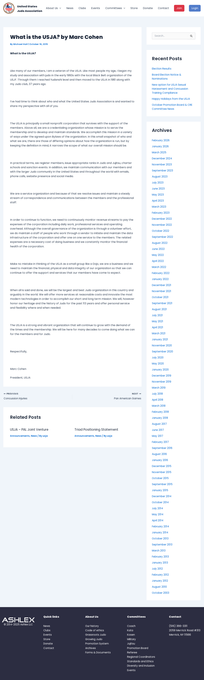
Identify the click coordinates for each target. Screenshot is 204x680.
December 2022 (162, 219)
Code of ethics (94, 630)
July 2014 (158, 508)
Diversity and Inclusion (141, 666)
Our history (92, 626)
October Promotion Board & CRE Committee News (173, 107)
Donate (148, 8)
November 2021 (162, 291)
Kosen (131, 635)
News (69, 8)
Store (134, 8)
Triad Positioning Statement (98, 430)
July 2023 (158, 182)
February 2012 (161, 575)
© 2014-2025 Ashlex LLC (18, 624)
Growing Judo (94, 639)
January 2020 (161, 370)
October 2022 (161, 231)
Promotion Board (138, 648)
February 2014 (161, 526)
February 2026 (161, 140)
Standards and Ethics (141, 661)
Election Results (162, 69)
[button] (59, 8)
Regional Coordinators (141, 657)
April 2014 (158, 520)
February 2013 (161, 557)
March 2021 (159, 333)
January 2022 (160, 279)
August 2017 (159, 424)
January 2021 (160, 339)
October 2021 (160, 297)
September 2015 (163, 484)
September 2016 (163, 448)
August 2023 (160, 176)
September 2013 (162, 544)
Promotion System (97, 643)
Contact (163, 8)
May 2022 (158, 255)
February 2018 (161, 412)
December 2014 (162, 496)
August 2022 (160, 243)
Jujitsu (131, 643)
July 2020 (158, 357)
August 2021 (159, 309)
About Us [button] (53, 8)
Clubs (82, 8)
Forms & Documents (98, 652)
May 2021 (158, 321)
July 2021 (157, 315)
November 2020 (162, 345)
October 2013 (160, 538)
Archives (91, 648)
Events (95, 8)
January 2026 (161, 146)
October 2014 (161, 502)
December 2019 (162, 376)
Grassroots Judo (96, 635)
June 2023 (158, 189)
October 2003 (161, 593)
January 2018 (160, 418)
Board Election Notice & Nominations (167, 77)
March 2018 (159, 406)
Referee (132, 652)
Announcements (20, 436)
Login (194, 8)
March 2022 (159, 267)
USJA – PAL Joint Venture (31, 430)
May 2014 (158, 514)
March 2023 (159, 207)
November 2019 (162, 382)
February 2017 (161, 442)
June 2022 (158, 249)
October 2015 (161, 478)
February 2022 (161, 273)
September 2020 (163, 351)
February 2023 (161, 213)
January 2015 (160, 490)
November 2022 (162, 225)
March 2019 (159, 388)
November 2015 (162, 472)
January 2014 (160, 532)
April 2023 (158, 201)
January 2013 (160, 563)
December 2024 (163, 158)
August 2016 (159, 454)
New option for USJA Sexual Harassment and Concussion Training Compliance (171, 89)
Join (179, 8)
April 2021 (158, 327)
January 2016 (160, 460)
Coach (131, 626)
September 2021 (162, 303)
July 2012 (157, 569)
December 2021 (162, 285)
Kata (130, 630)
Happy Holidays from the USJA (172, 99)
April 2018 (158, 400)
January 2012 (160, 581)
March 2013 (159, 550)
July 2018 (157, 394)
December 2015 (162, 466)
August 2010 (159, 587)
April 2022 (158, 261)
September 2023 (163, 170)
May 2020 (158, 363)
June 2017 (158, 430)
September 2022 (163, 237)
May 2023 (158, 195)
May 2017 (158, 436)
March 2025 (159, 152)
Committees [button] (115, 8)
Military (132, 639)
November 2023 (162, 164)
